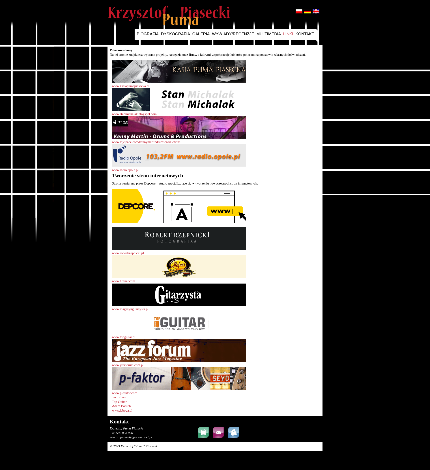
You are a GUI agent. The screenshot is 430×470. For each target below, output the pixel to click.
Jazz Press (119, 397)
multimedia (268, 34)
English (316, 11)
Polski (299, 11)
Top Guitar (119, 401)
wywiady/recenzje (233, 34)
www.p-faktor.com (124, 393)
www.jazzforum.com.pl (128, 365)
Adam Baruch (121, 406)
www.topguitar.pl (123, 337)
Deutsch (307, 11)
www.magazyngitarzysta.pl (130, 309)
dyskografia (175, 34)
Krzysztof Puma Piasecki (169, 15)
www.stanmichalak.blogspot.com (134, 114)
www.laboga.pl (122, 410)
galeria (201, 34)
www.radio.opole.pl (125, 170)
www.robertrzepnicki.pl (128, 253)
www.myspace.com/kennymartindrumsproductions (146, 142)
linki (288, 34)
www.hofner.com (123, 281)
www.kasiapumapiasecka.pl (130, 86)
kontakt (304, 34)
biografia (148, 34)
